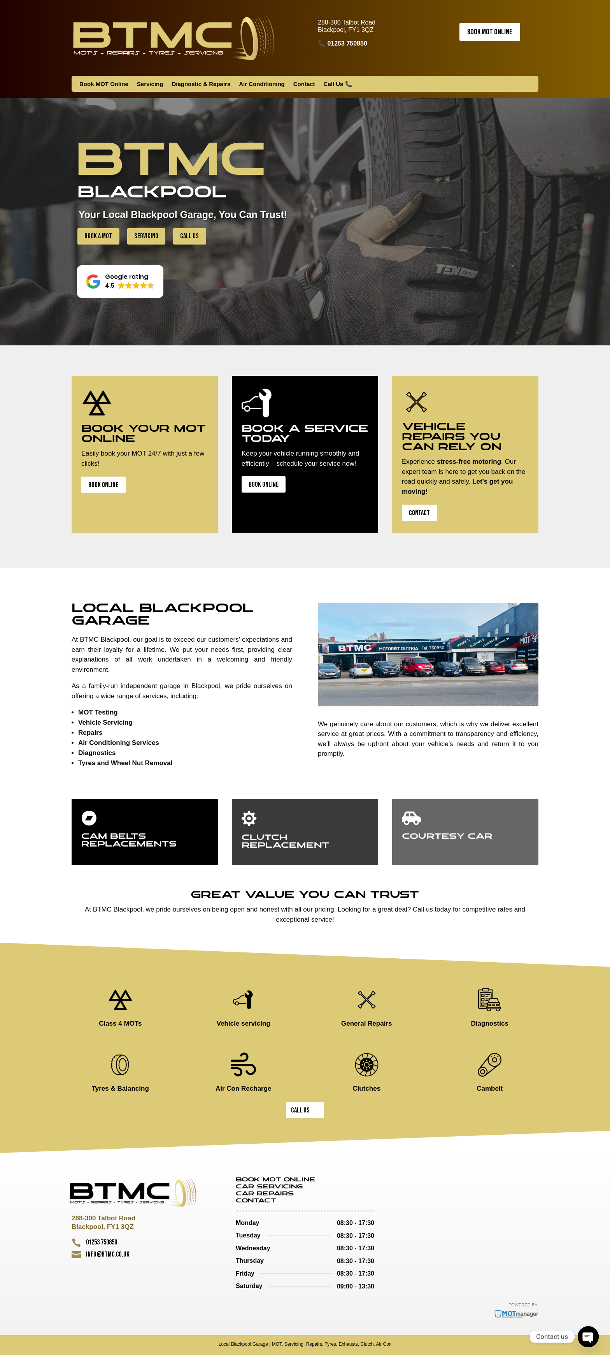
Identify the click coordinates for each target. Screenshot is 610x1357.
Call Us (192, 236)
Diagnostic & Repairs (201, 84)
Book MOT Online (489, 32)
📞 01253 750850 (342, 43)
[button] (120, 282)
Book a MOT (99, 236)
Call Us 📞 (338, 84)
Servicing (150, 84)
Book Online (104, 485)
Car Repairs (265, 1196)
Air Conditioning (261, 84)
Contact (304, 84)
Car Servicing (269, 1189)
